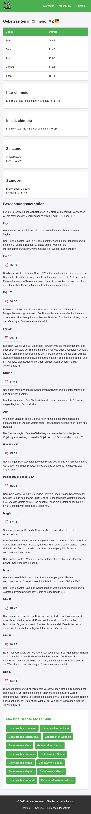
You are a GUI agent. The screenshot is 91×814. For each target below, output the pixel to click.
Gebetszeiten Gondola (58, 737)
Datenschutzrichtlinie (58, 808)
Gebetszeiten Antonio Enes (57, 780)
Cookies (25, 808)
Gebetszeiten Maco (20, 745)
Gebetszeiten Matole (20, 762)
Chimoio (81, 6)
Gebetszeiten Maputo (21, 771)
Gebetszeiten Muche (53, 754)
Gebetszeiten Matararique (24, 737)
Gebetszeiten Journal (49, 745)
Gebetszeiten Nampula (22, 780)
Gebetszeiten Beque (50, 762)
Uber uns (39, 808)
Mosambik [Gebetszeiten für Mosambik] (65, 6)
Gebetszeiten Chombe (22, 754)
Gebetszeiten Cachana (55, 728)
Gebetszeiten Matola (52, 771)
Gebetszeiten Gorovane (22, 728)
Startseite (48, 6)
